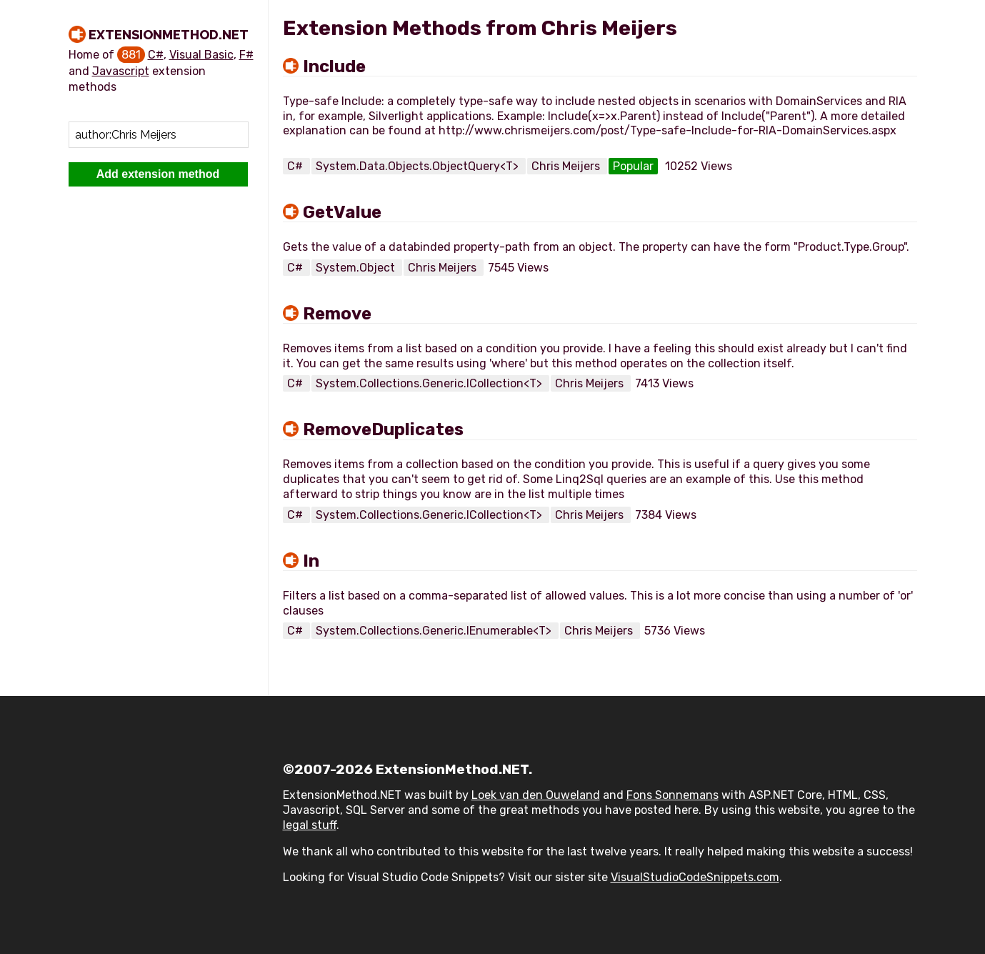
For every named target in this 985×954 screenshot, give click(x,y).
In (311, 561)
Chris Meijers (567, 166)
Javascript (120, 71)
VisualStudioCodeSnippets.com (695, 877)
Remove (337, 314)
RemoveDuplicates (383, 429)
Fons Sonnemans (672, 795)
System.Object (357, 267)
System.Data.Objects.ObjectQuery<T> (418, 166)
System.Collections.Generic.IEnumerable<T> (435, 630)
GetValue (342, 212)
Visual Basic (201, 54)
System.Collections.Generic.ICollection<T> (430, 383)
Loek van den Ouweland (535, 795)
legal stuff (309, 825)
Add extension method (157, 174)
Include (334, 66)
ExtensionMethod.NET (169, 34)
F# (246, 54)
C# (156, 54)
